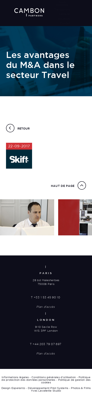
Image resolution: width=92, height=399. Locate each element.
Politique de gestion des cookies (66, 381)
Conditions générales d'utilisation (53, 377)
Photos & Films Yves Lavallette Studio (61, 389)
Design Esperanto (13, 388)
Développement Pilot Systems (48, 388)
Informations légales (15, 377)
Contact (65, 23)
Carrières (64, 14)
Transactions (62, 9)
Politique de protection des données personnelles (45, 378)
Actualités (63, 18)
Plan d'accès (45, 306)
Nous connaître (62, 3)
